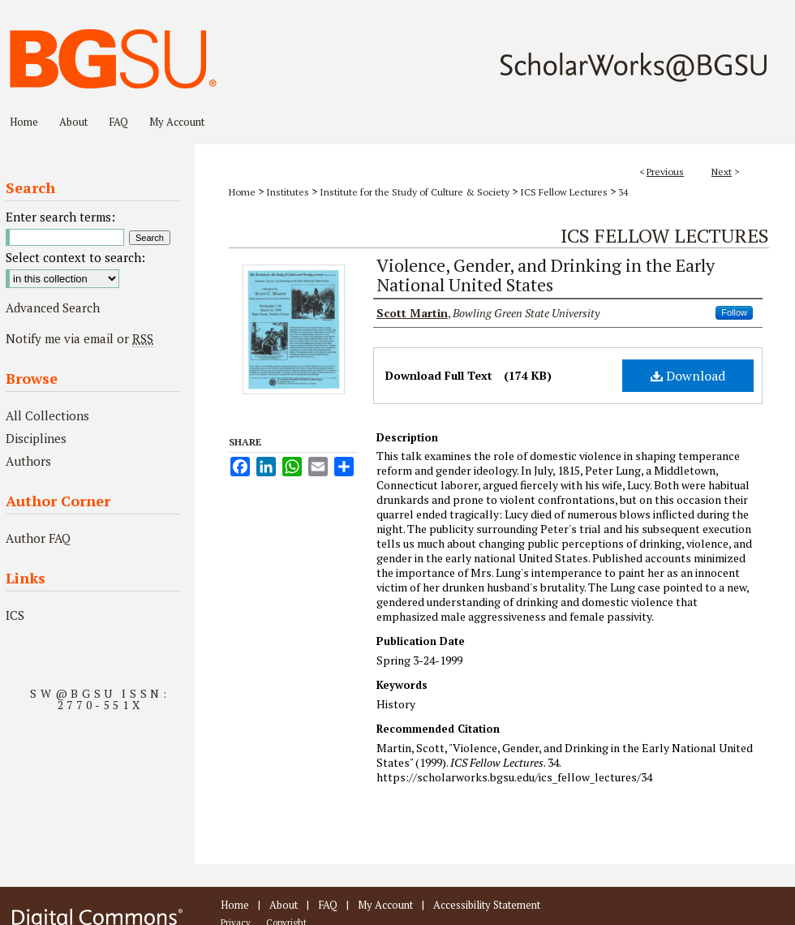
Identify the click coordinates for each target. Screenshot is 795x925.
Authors (28, 461)
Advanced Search (53, 307)
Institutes (287, 192)
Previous (665, 172)
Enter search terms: (60, 217)
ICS (15, 615)
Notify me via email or (79, 338)
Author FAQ (38, 538)
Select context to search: (75, 257)
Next (721, 172)
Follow (734, 312)
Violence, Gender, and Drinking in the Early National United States (545, 274)
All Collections (47, 415)
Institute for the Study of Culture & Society (414, 192)
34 (623, 192)
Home (242, 192)
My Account (385, 904)
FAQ (327, 904)
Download (688, 376)
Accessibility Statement (486, 904)
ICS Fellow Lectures (564, 192)
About (283, 904)
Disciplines (36, 438)
